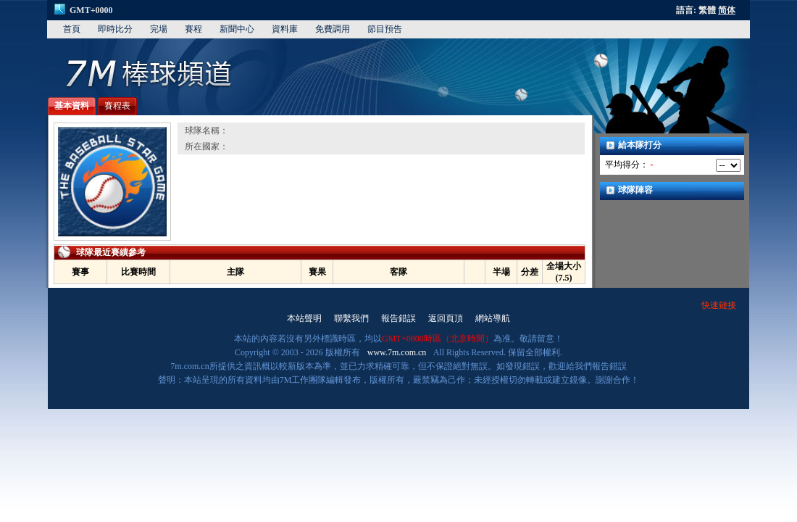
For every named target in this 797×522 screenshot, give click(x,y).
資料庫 (285, 29)
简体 (726, 10)
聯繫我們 (351, 318)
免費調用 (332, 29)
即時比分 (115, 29)
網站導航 (492, 318)
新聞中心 (237, 29)
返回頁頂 (445, 318)
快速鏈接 (718, 305)
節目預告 (384, 29)
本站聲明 (304, 318)
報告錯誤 (398, 318)
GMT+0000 (91, 10)
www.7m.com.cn (397, 352)
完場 (158, 29)
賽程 (193, 29)
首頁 (71, 29)
